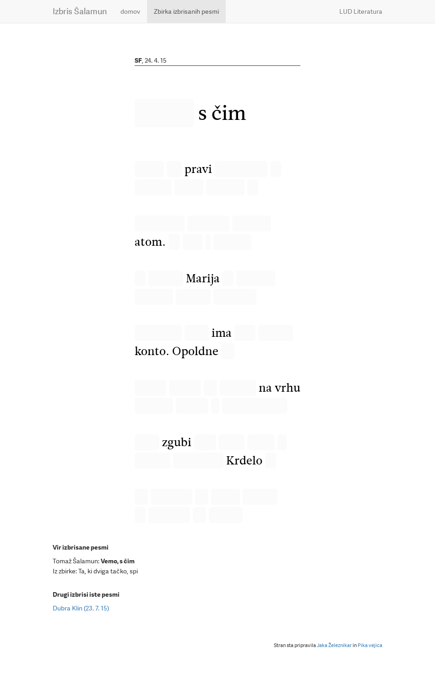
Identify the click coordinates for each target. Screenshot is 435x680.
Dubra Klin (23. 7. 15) (81, 608)
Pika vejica (370, 645)
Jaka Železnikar (334, 645)
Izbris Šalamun (80, 11)
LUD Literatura (360, 11)
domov (130, 11)
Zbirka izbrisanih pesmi (186, 11)
